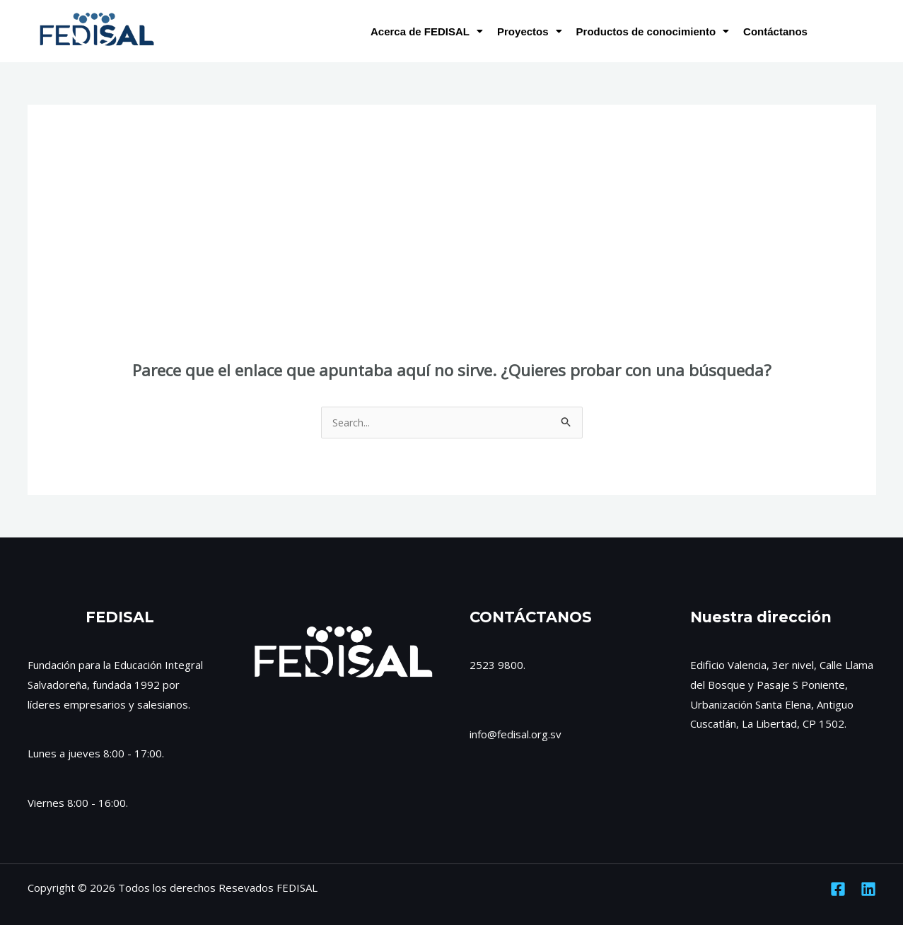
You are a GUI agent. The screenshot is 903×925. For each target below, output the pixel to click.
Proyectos (529, 31)
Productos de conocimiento (653, 31)
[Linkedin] (868, 889)
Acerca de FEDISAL (427, 31)
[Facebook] (838, 889)
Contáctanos (775, 31)
